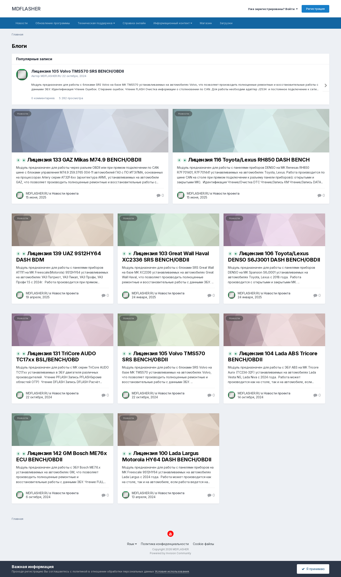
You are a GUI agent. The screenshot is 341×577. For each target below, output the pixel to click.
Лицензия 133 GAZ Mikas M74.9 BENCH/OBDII (84, 160)
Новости (22, 23)
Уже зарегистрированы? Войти (273, 9)
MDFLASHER (26, 9)
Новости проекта (65, 193)
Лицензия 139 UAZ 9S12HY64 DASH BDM (58, 256)
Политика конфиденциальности (165, 544)
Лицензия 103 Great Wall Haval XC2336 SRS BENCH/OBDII (165, 256)
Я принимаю (313, 569)
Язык (132, 544)
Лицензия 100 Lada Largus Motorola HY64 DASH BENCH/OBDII (166, 456)
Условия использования (172, 571)
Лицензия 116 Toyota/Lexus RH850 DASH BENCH (249, 160)
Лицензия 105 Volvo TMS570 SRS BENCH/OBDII (77, 71)
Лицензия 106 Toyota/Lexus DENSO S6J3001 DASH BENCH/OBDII (274, 256)
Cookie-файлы (203, 544)
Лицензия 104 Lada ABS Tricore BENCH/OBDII (272, 356)
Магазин (206, 23)
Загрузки (226, 23)
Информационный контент (173, 23)
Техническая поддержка (96, 23)
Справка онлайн (134, 23)
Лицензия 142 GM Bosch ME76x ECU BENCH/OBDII (61, 456)
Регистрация (315, 8)
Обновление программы (52, 23)
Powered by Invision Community (170, 553)
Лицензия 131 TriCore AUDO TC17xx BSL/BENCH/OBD (56, 356)
